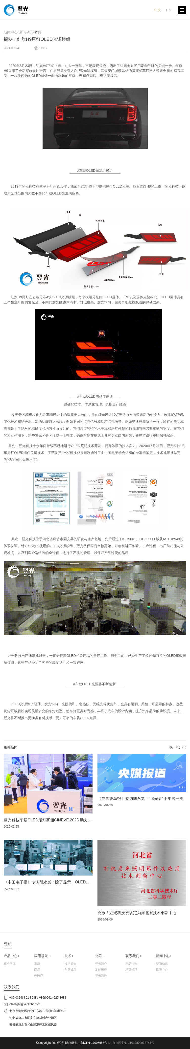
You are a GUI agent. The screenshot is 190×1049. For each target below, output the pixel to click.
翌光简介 (101, 963)
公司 (98, 956)
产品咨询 (131, 963)
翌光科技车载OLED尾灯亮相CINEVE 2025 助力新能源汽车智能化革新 (65, 820)
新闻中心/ (11, 32)
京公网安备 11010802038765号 (133, 1043)
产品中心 (11, 956)
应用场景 (41, 956)
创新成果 (70, 969)
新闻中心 (163, 956)
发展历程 (101, 969)
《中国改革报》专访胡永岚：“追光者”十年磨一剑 (140, 798)
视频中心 (162, 969)
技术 (68, 956)
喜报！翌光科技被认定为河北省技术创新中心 (137, 913)
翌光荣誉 (101, 975)
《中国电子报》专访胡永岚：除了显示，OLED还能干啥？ (55, 882)
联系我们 (132, 956)
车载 (37, 963)
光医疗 (38, 975)
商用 (37, 969)
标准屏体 (10, 963)
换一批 (177, 747)
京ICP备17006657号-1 (95, 1043)
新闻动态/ (26, 32)
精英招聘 (131, 969)
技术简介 (70, 963)
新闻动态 (162, 963)
